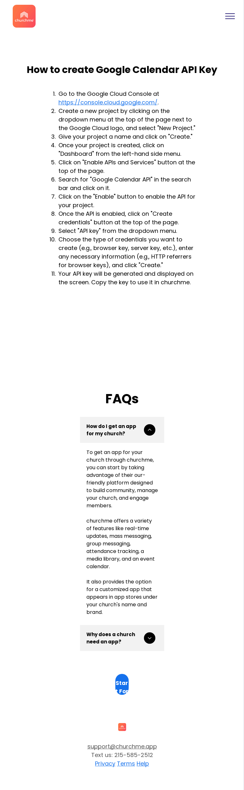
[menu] (230, 16)
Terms (126, 763)
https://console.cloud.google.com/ (108, 102)
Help (143, 763)
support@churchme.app (122, 746)
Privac (103, 763)
